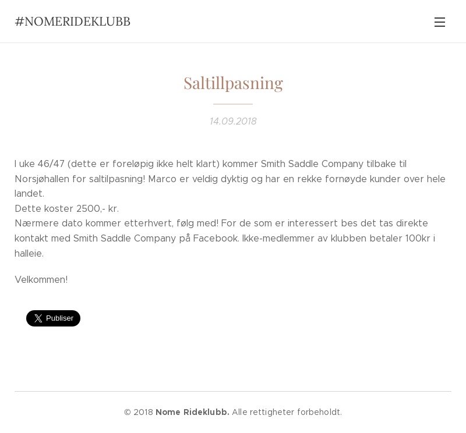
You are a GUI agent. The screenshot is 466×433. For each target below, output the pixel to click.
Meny (440, 22)
